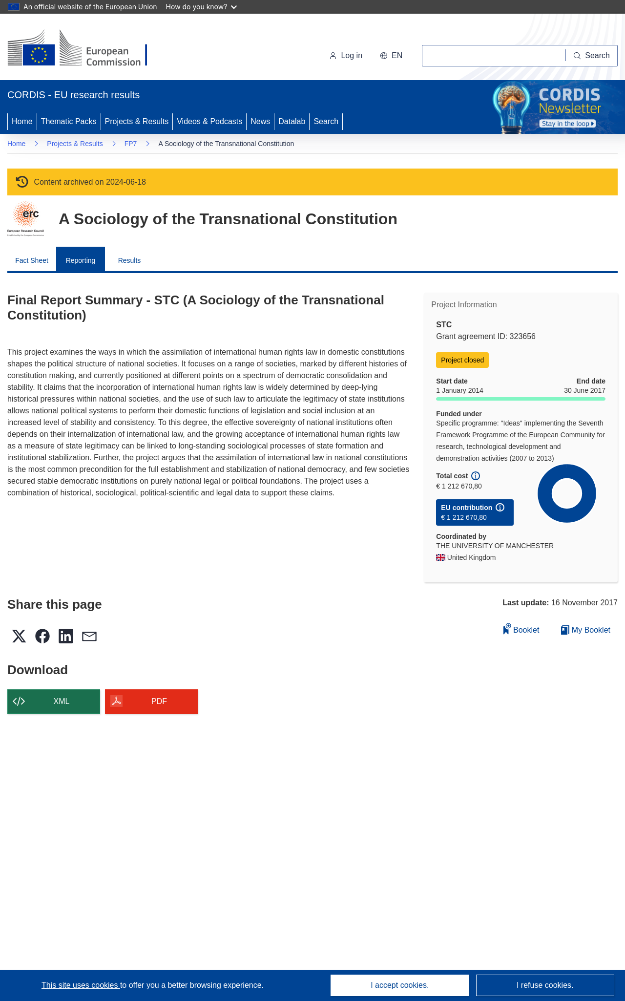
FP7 (131, 144)
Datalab (291, 121)
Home (22, 121)
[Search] (592, 55)
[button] (391, 55)
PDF (159, 701)
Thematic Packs (69, 121)
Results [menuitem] (129, 260)
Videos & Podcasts (209, 121)
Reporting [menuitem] (81, 260)
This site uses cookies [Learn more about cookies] (81, 985)
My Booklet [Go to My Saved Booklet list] (585, 630)
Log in (345, 55)
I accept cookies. (400, 985)
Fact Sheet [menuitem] (31, 260)
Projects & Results (137, 121)
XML (62, 701)
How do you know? (201, 6)
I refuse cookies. (545, 985)
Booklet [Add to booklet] (521, 628)
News (260, 121)
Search (325, 121)
